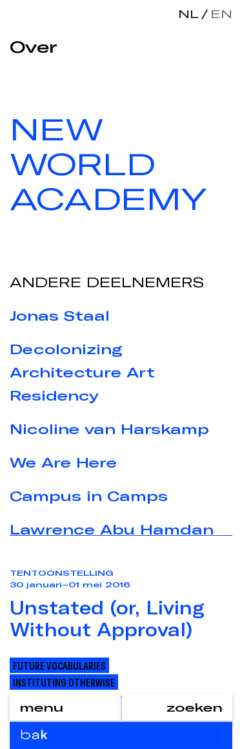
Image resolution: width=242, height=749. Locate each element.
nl (188, 13)
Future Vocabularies (59, 665)
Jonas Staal (60, 315)
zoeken (194, 707)
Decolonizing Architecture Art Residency (82, 372)
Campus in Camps (89, 496)
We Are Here (63, 462)
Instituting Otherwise (64, 682)
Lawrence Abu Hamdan (112, 529)
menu (41, 707)
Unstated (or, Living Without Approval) (107, 618)
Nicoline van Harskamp (109, 429)
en (218, 13)
